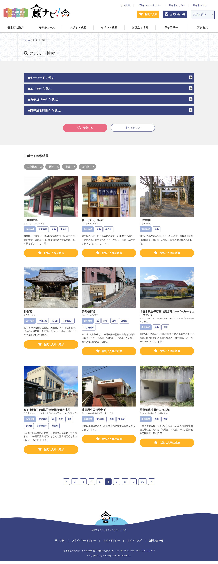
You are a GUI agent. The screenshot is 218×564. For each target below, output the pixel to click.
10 (143, 484)
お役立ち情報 (140, 28)
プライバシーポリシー (149, 5)
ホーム (27, 41)
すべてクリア (133, 128)
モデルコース (46, 28)
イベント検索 (109, 28)
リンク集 (125, 5)
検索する (85, 128)
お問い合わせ (156, 543)
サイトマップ (200, 5)
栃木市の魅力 (15, 28)
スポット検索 (78, 28)
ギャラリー (171, 28)
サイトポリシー (177, 5)
